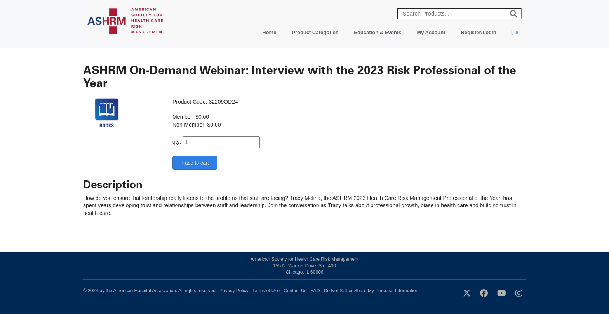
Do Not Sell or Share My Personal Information (371, 290)
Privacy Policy (234, 290)
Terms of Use (266, 290)
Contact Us (295, 290)
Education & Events (377, 32)
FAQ (315, 290)
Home (269, 32)
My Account (431, 32)
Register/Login (478, 32)
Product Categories (315, 32)
